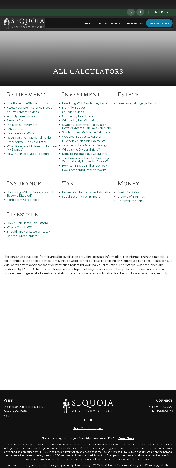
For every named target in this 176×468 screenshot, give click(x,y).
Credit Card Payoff (130, 192)
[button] (88, 15)
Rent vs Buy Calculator (23, 236)
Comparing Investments (78, 116)
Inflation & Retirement (22, 124)
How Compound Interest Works (84, 170)
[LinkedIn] (131, 3)
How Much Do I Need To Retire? (29, 153)
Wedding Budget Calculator (81, 136)
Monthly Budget (73, 107)
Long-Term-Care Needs (23, 200)
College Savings (73, 112)
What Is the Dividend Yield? (81, 149)
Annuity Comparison (21, 116)
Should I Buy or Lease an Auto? (28, 231)
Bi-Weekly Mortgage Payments (83, 141)
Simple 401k (15, 120)
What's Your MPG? (20, 227)
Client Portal (160, 3)
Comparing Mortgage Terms (136, 103)
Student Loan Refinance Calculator (86, 132)
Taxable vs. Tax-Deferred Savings (84, 145)
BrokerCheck (126, 438)
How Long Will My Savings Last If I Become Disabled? (30, 194)
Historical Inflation (129, 201)
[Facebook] (140, 3)
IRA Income (15, 129)
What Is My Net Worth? (78, 120)
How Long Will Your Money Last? (84, 103)
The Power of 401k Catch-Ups (27, 103)
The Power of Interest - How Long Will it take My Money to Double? (85, 160)
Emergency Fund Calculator (26, 142)
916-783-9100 (164, 406)
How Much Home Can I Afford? (28, 223)
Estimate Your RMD (20, 133)
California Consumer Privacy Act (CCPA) (129, 465)
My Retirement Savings (23, 112)
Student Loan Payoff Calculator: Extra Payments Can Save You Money (87, 126)
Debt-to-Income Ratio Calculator (84, 153)
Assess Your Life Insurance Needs (29, 107)
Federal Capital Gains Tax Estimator (86, 192)
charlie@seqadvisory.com (88, 428)
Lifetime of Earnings (131, 196)
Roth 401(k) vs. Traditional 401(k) (29, 137)
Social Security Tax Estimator (82, 196)
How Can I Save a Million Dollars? (84, 165)
